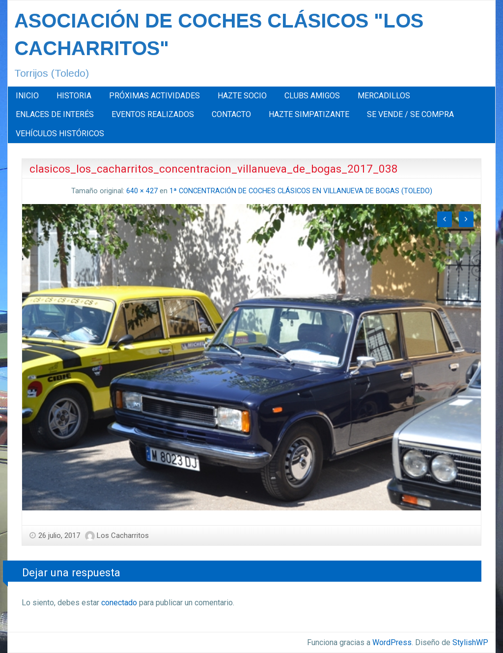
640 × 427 (142, 191)
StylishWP (470, 642)
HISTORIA (73, 95)
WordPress (392, 642)
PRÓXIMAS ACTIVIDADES (154, 95)
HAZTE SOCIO (242, 95)
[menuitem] (27, 96)
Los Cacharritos (123, 535)
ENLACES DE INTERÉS (55, 114)
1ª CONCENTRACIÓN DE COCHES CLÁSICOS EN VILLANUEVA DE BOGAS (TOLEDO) (300, 191)
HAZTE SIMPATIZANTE (309, 114)
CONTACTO (231, 114)
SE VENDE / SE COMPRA (410, 114)
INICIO (27, 95)
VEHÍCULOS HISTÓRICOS (60, 133)
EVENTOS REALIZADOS (153, 114)
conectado (119, 602)
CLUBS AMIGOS (312, 95)
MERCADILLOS (384, 95)
